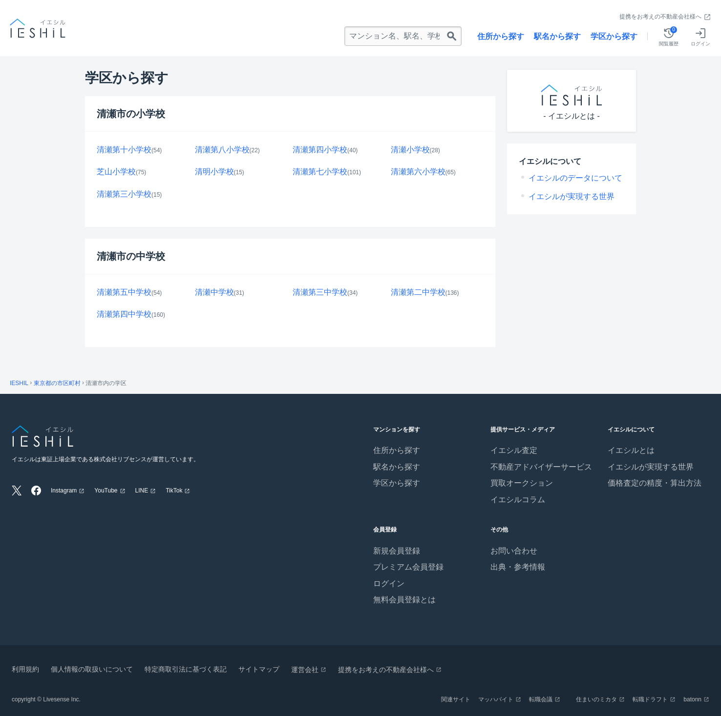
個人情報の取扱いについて (92, 669)
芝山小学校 (116, 171)
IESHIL (19, 383)
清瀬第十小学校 (124, 149)
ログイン (388, 583)
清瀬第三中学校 (320, 292)
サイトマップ (258, 669)
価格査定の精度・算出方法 (654, 483)
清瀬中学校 (214, 292)
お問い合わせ (513, 551)
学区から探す (614, 36)
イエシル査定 (513, 450)
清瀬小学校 (410, 149)
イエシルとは (631, 450)
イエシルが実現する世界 (572, 196)
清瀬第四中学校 (124, 314)
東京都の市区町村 (57, 383)
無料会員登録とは (404, 599)
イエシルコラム (517, 499)
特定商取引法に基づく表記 (186, 669)
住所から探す (500, 36)
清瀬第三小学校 (124, 194)
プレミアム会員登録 (408, 567)
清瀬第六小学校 (418, 171)
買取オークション (521, 483)
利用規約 (25, 669)
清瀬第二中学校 (418, 292)
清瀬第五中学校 (124, 292)
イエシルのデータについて (575, 178)
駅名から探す (557, 36)
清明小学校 (214, 171)
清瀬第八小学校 (222, 149)
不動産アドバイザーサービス (541, 467)
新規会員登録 (396, 551)
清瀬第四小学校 (320, 149)
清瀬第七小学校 (320, 171)
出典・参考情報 (517, 567)
